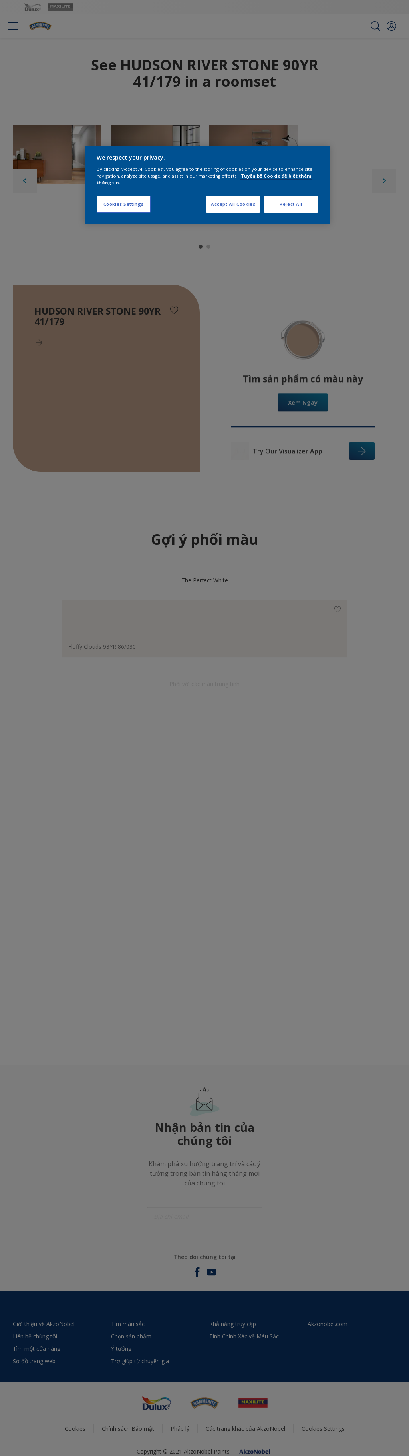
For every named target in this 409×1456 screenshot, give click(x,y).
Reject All (291, 204)
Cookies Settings (123, 204)
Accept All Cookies (233, 204)
